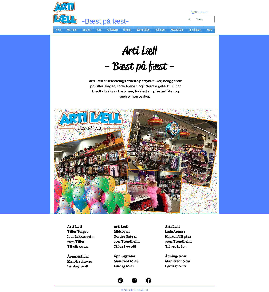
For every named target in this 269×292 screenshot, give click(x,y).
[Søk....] (199, 19)
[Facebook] (148, 280)
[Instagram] (134, 280)
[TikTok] (120, 280)
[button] (200, 12)
